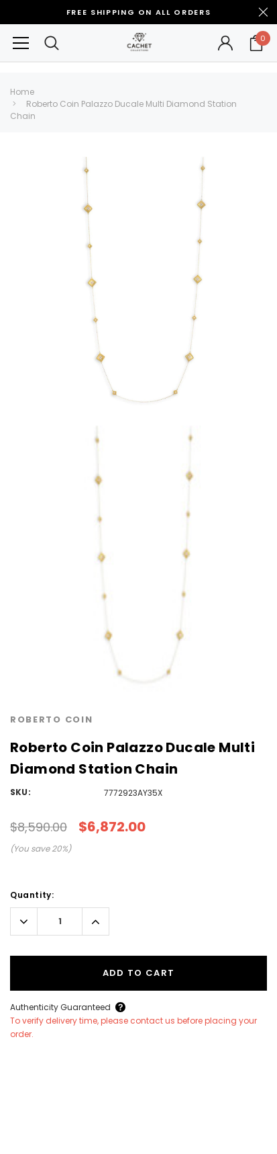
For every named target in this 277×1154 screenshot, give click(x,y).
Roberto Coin (51, 719)
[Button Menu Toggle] (21, 42)
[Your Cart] (256, 43)
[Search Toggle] (52, 42)
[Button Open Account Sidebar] (225, 43)
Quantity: (32, 895)
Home (22, 91)
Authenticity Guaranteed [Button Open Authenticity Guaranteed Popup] (60, 1007)
